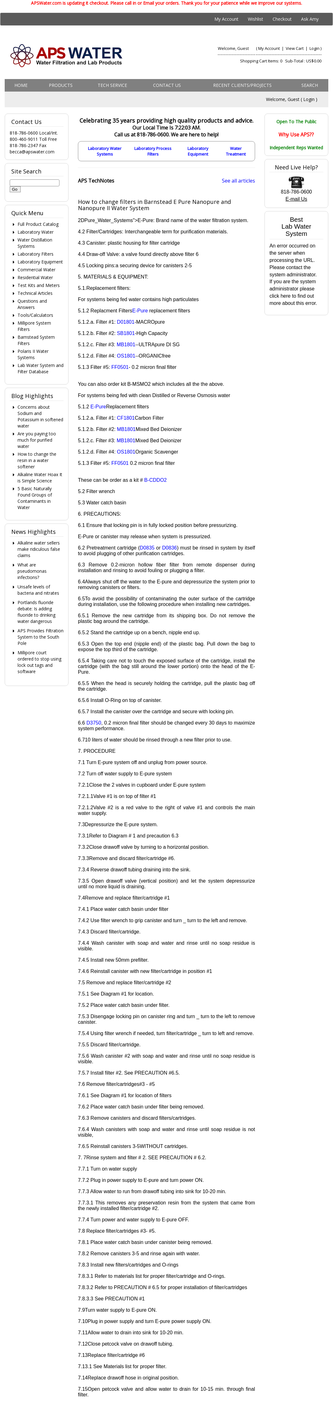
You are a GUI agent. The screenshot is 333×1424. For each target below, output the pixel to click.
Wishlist (255, 19)
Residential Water (35, 277)
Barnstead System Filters (36, 340)
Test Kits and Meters (39, 285)
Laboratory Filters (36, 254)
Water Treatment (236, 151)
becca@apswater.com (32, 152)
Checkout (282, 19)
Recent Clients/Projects (242, 85)
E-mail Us (296, 199)
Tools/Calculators (35, 315)
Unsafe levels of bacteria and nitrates (38, 590)
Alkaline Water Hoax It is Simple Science (40, 477)
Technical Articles (35, 293)
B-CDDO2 (155, 480)
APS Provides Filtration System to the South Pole (41, 637)
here (285, 296)
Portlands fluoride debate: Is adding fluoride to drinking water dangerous (36, 611)
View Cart (295, 48)
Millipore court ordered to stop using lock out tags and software (39, 662)
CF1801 (126, 418)
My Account (226, 19)
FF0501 (120, 367)
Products (61, 85)
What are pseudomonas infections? (32, 571)
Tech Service (112, 85)
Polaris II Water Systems (33, 354)
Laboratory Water (36, 232)
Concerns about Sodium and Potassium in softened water (40, 416)
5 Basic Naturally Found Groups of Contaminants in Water (35, 498)
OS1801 (126, 356)
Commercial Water (36, 270)
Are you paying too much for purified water (37, 440)
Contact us (167, 85)
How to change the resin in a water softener (37, 460)
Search (309, 85)
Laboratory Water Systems (104, 151)
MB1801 (126, 344)
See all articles (238, 180)
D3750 (93, 722)
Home (21, 85)
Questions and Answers (32, 304)
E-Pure (140, 310)
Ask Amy (310, 19)
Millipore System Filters (34, 326)
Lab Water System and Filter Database (41, 368)
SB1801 (126, 333)
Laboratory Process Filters (153, 151)
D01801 (126, 322)
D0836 (169, 547)
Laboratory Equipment (197, 151)
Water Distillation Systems (35, 243)
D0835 (147, 547)
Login (315, 48)
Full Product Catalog (38, 224)
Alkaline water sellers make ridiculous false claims (39, 549)
